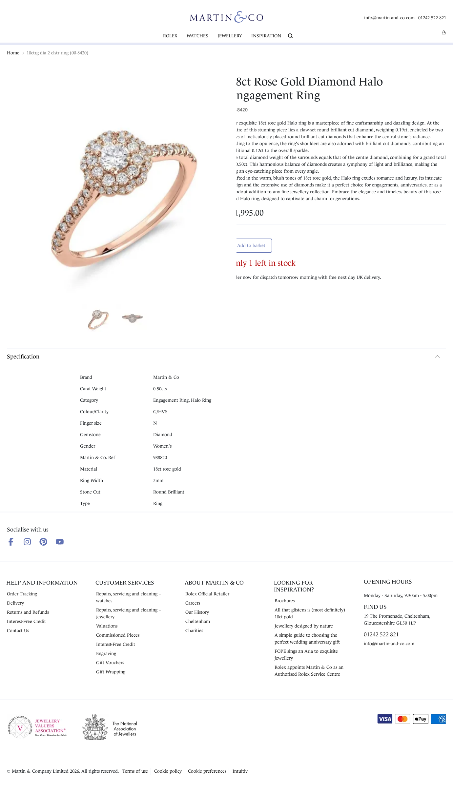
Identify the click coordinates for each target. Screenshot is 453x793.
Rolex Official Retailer (207, 593)
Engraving (106, 653)
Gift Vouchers (110, 662)
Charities (194, 630)
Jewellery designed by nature (304, 626)
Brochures (285, 600)
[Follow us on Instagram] (27, 542)
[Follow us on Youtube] (60, 542)
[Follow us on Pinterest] (43, 542)
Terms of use (135, 771)
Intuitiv (240, 771)
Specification (23, 356)
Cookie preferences (207, 771)
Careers (192, 603)
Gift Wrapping (110, 671)
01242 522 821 (432, 17)
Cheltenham (197, 621)
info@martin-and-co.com (389, 17)
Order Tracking (22, 593)
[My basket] (443, 32)
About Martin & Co (214, 582)
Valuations (106, 626)
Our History (197, 612)
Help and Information (42, 582)
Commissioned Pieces (117, 635)
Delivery (15, 603)
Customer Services (124, 582)
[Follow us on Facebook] (11, 542)
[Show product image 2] (132, 319)
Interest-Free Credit (26, 621)
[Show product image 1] (98, 319)
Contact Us (18, 630)
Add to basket (251, 245)
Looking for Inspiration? (294, 586)
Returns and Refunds (28, 612)
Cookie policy (168, 771)
